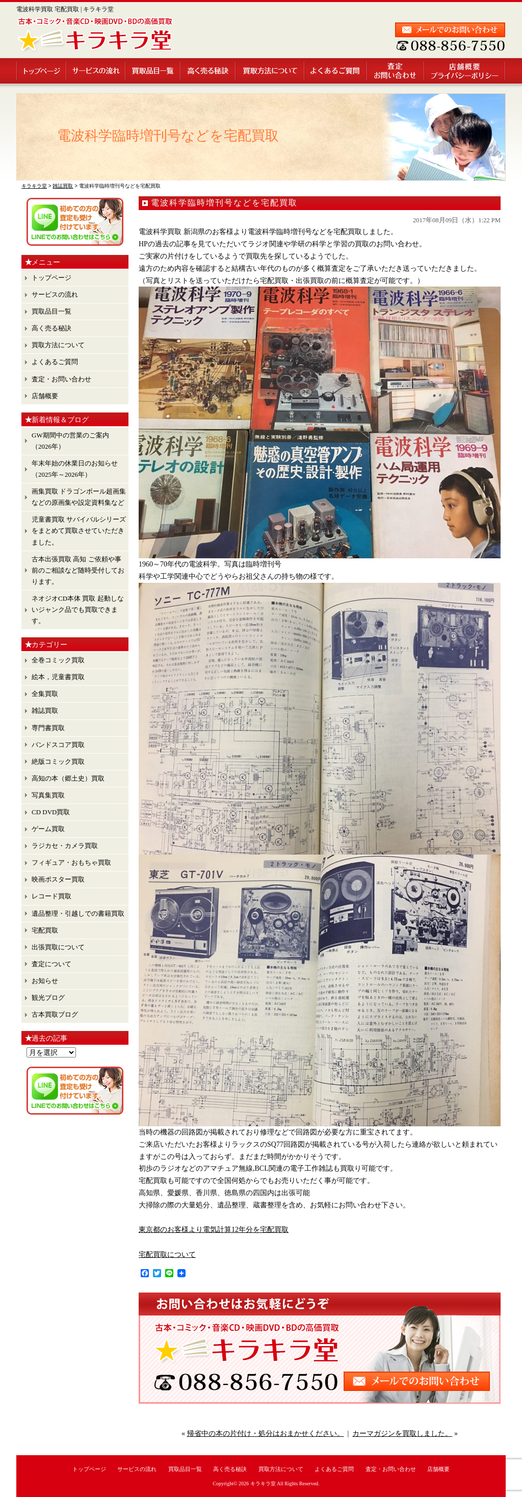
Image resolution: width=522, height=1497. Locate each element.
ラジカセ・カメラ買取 (65, 845)
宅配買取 (45, 930)
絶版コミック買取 (58, 761)
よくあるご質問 (336, 71)
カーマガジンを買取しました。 (402, 1433)
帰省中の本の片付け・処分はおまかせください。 (265, 1433)
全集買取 (45, 694)
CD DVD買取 (51, 812)
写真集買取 (48, 795)
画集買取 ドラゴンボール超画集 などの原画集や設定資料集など (79, 496)
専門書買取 (48, 728)
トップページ (41, 71)
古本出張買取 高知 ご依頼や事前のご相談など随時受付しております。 (78, 570)
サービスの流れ (96, 71)
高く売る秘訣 (208, 71)
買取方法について (270, 71)
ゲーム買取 (48, 829)
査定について (51, 964)
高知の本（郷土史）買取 (68, 778)
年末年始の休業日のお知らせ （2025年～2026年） (75, 468)
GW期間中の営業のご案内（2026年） (70, 440)
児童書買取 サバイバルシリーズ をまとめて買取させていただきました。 (79, 530)
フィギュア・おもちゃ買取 (71, 862)
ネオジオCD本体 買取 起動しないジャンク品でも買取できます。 (78, 610)
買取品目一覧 (153, 71)
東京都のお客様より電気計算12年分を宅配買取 (214, 1229)
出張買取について (58, 947)
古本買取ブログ (55, 1014)
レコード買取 (51, 896)
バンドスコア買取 (58, 745)
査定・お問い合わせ (396, 71)
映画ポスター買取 (58, 879)
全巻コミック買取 (58, 660)
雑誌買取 (45, 710)
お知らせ (45, 981)
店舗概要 (465, 71)
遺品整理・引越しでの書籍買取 (78, 913)
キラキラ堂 (263, 1483)
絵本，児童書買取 (58, 677)
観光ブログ (48, 997)
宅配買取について (167, 1254)
